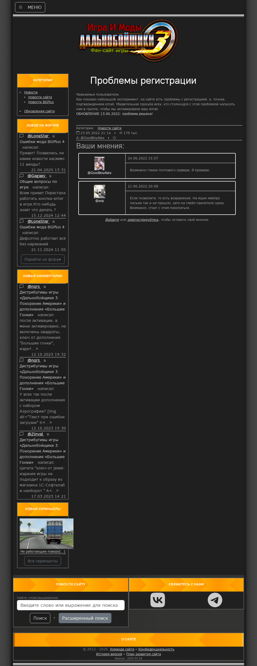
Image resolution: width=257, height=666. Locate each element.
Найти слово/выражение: (38, 597)
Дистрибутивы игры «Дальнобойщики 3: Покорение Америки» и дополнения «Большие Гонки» (43, 303)
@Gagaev (37, 175)
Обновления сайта (39, 111)
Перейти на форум (42, 259)
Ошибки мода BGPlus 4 (42, 141)
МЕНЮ (30, 7)
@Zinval (35, 433)
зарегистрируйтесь (143, 219)
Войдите (112, 219)
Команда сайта (122, 649)
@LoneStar (38, 135)
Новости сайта (40, 97)
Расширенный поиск (85, 618)
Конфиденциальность (156, 649)
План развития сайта (143, 654)
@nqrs (34, 286)
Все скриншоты (43, 560)
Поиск (40, 618)
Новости (31, 92)
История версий (109, 654)
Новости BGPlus (41, 102)
